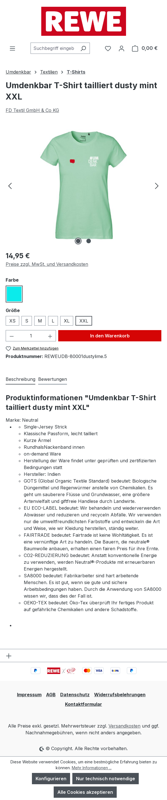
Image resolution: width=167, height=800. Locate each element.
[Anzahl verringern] (12, 335)
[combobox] (54, 48)
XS (12, 321)
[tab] (20, 379)
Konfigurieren (51, 778)
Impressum (29, 694)
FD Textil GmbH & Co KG (32, 110)
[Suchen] (83, 48)
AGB (51, 694)
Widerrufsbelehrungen (120, 694)
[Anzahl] (31, 335)
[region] (83, 185)
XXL (83, 321)
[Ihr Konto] (121, 48)
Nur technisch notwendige (105, 778)
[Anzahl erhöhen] (50, 335)
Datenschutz (75, 694)
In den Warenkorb (110, 336)
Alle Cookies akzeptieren (85, 792)
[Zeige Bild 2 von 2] (88, 241)
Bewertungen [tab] (52, 379)
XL (67, 321)
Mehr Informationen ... (92, 767)
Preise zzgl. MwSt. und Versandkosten (47, 264)
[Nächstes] (157, 185)
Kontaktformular (83, 704)
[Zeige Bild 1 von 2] (78, 241)
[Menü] (12, 48)
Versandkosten (124, 726)
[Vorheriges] (10, 185)
